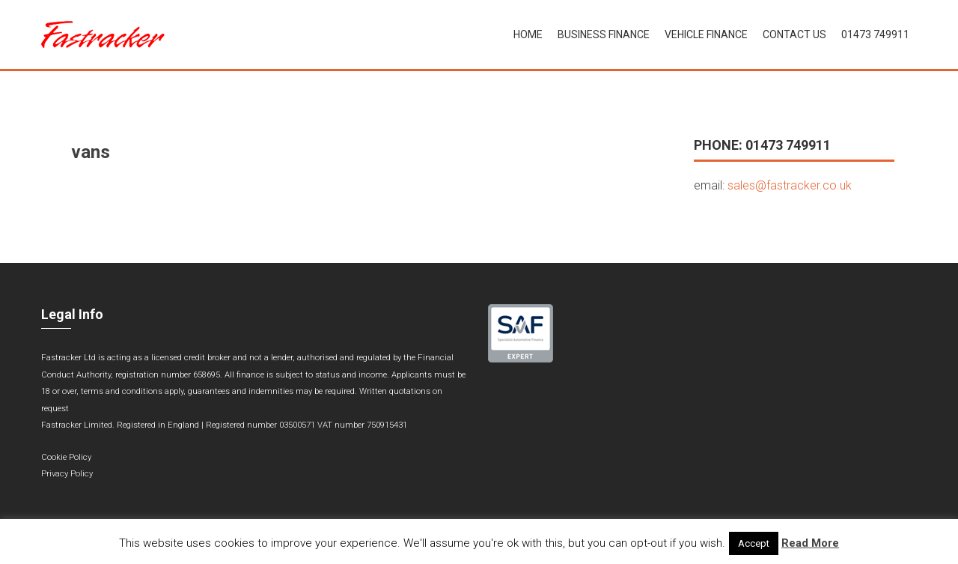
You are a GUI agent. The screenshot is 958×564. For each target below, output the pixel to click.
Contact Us (794, 34)
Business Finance (604, 34)
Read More (810, 543)
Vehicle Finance (706, 34)
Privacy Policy (67, 474)
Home (528, 34)
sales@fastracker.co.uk (789, 185)
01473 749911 (875, 34)
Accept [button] (753, 543)
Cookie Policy (66, 457)
